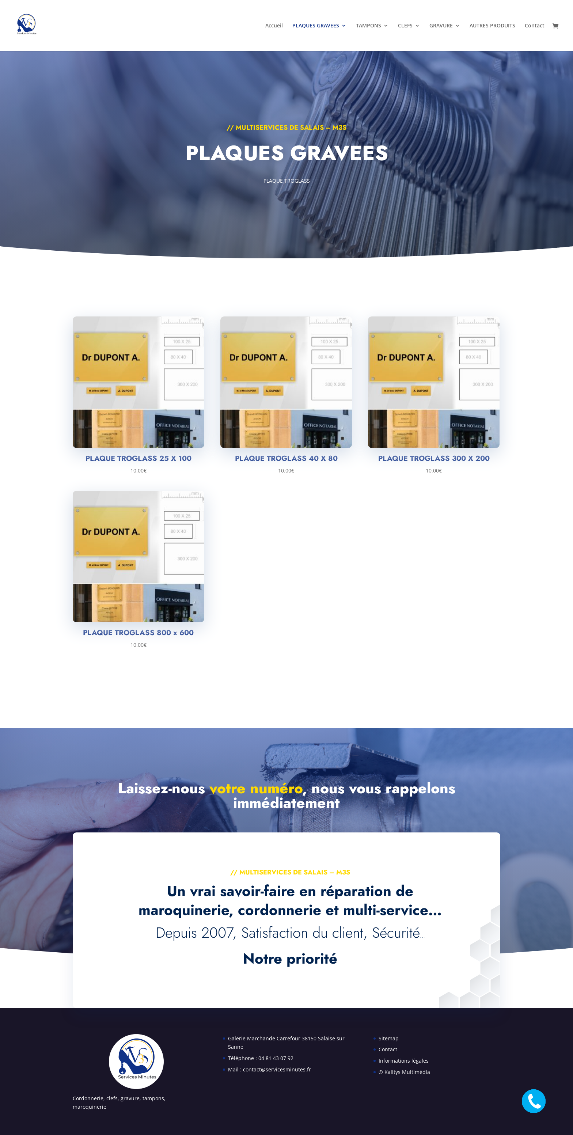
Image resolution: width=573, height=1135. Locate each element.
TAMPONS (368, 26)
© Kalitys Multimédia (404, 1071)
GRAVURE (441, 26)
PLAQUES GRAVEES (315, 26)
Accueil (274, 26)
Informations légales (404, 1060)
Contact (534, 26)
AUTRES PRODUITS (492, 26)
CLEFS (405, 26)
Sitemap (389, 1038)
